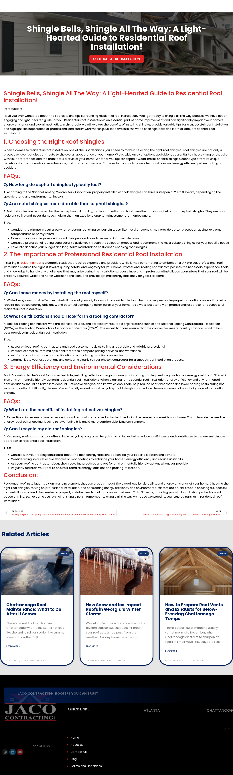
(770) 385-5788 (189, 10)
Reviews (124, 10)
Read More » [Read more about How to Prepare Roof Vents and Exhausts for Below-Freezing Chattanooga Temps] (172, 659)
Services (64, 10)
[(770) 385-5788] (175, 10)
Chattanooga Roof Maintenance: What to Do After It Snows (33, 617)
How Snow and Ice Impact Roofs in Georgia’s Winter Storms (113, 617)
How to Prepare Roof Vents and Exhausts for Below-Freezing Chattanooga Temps (194, 620)
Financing (84, 10)
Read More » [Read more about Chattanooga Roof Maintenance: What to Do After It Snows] (13, 654)
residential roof (30, 271)
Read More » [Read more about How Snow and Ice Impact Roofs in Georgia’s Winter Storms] (93, 654)
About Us (43, 10)
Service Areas (104, 10)
